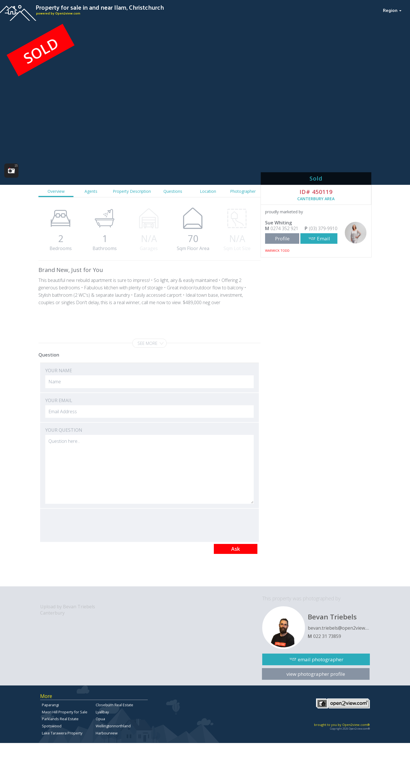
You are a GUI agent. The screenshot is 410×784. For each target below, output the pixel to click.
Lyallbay (102, 712)
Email (323, 238)
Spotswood (52, 725)
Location (208, 191)
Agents (91, 191)
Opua (100, 718)
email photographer (320, 659)
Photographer (243, 191)
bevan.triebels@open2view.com (339, 628)
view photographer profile (315, 674)
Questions (172, 191)
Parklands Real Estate (60, 718)
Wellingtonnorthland (113, 725)
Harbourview (107, 733)
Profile (282, 238)
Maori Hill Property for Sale (64, 712)
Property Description (132, 191)
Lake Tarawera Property (62, 733)
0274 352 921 (284, 228)
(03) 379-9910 (323, 228)
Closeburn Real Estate (114, 704)
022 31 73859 (327, 636)
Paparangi (50, 704)
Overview (56, 191)
